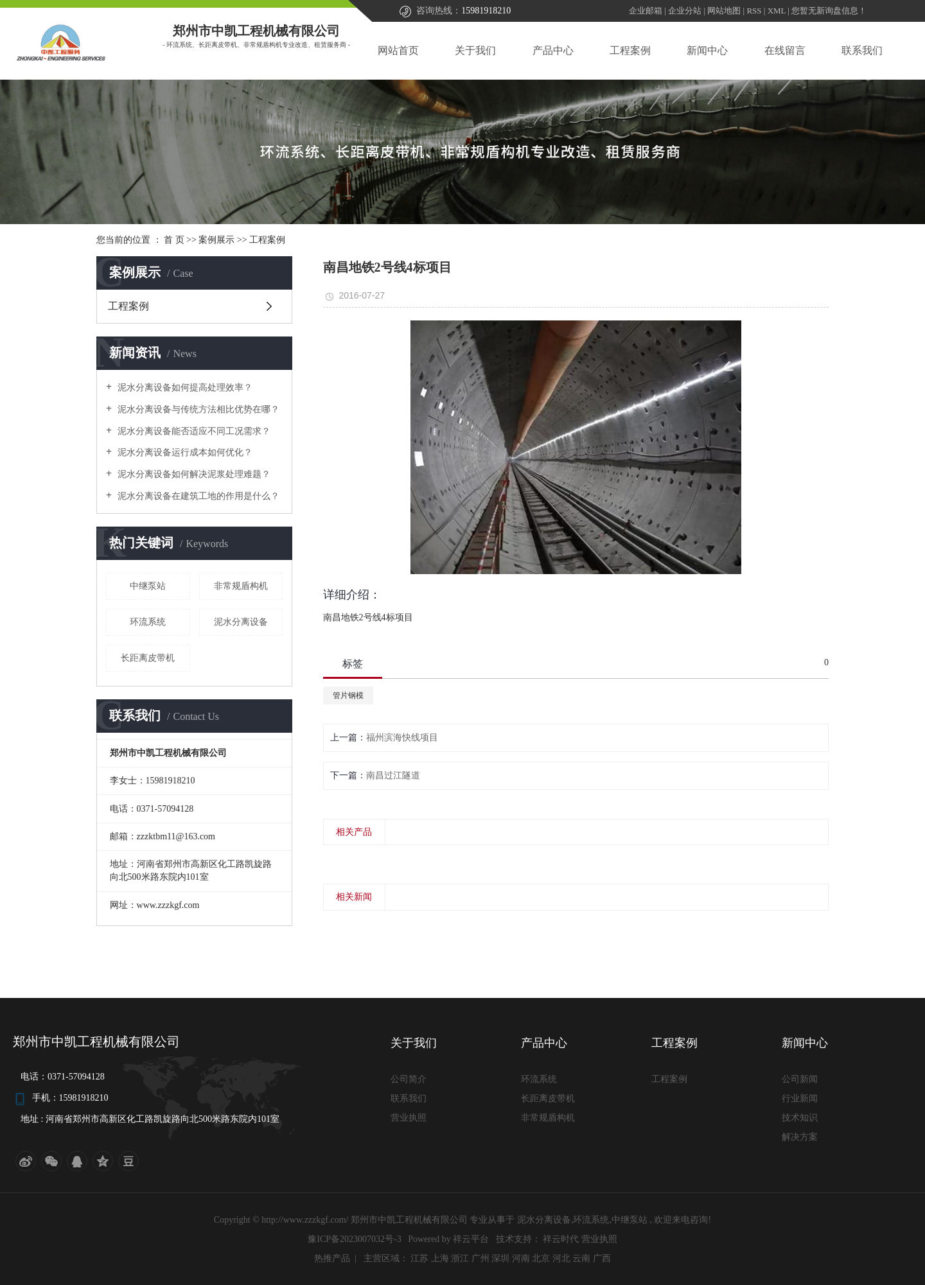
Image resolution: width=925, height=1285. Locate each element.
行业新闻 (800, 1098)
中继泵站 (148, 586)
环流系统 (148, 622)
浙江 (460, 1258)
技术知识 (800, 1118)
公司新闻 (800, 1079)
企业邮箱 (645, 10)
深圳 (500, 1258)
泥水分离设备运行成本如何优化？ (183, 452)
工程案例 (630, 50)
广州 (480, 1258)
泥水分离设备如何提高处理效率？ (183, 387)
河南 (521, 1258)
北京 (541, 1258)
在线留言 (785, 50)
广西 (602, 1258)
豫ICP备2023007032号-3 (354, 1239)
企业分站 (684, 10)
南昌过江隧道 (393, 775)
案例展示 (216, 240)
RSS (753, 10)
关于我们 (475, 50)
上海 (440, 1258)
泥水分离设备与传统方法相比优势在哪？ (197, 409)
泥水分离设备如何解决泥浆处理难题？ (192, 474)
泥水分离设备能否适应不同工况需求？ (192, 431)
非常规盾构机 (241, 586)
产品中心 (553, 50)
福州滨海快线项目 (402, 737)
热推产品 (332, 1258)
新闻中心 (707, 50)
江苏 (419, 1258)
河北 (561, 1258)
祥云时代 (562, 1239)
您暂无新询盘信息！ (829, 10)
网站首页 (398, 50)
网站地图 (725, 10)
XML (777, 10)
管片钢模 (348, 695)
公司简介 (409, 1079)
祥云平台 (471, 1239)
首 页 (174, 240)
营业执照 (409, 1118)
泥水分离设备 (241, 622)
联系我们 (862, 50)
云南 (581, 1258)
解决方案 (800, 1137)
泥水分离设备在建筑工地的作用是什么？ (197, 496)
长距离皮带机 (148, 658)
